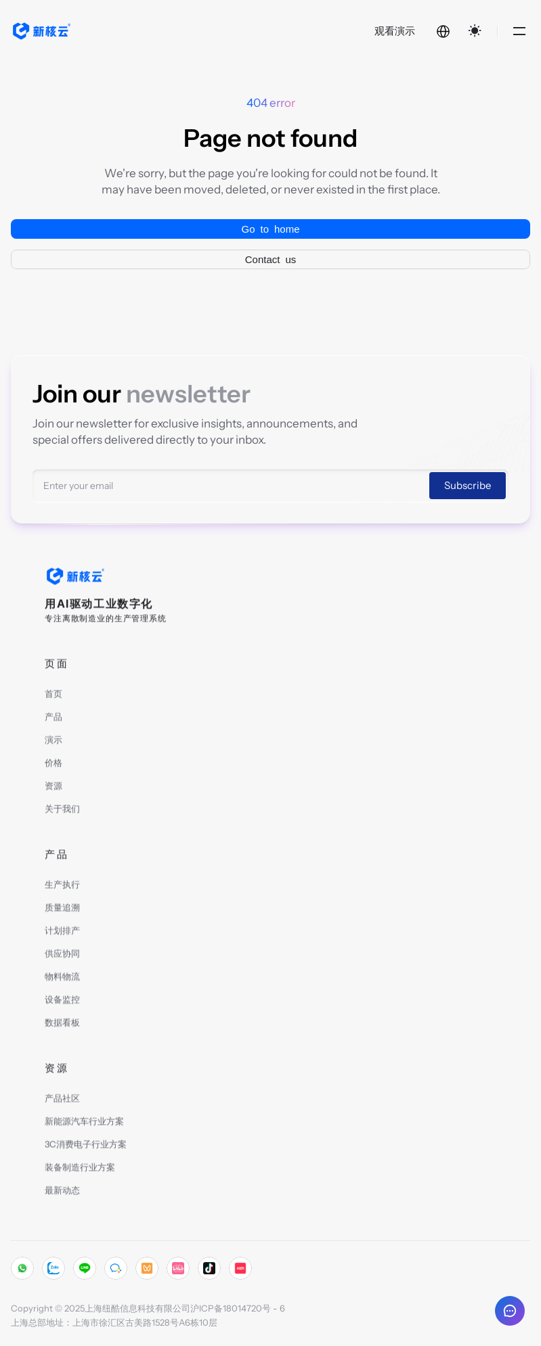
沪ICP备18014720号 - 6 (237, 1308)
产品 (53, 719)
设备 (53, 1002)
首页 (53, 696)
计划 (53, 933)
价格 (53, 765)
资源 (53, 788)
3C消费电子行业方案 (86, 1147)
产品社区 (62, 1101)
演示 (53, 742)
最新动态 (62, 1193)
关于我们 (62, 811)
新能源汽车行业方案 (84, 1124)
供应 (53, 956)
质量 (53, 910)
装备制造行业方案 (80, 1170)
